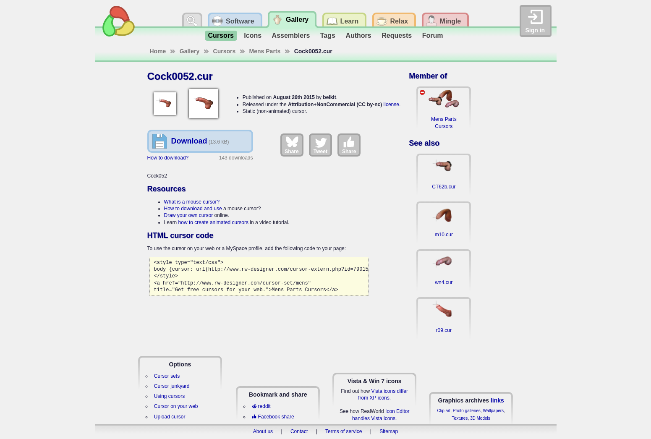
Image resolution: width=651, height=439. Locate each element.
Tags (327, 35)
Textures (460, 418)
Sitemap (388, 431)
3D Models (480, 418)
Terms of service (343, 431)
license (391, 104)
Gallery (189, 51)
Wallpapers (493, 410)
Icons (252, 35)
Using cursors (169, 396)
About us (263, 431)
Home (158, 51)
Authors (358, 35)
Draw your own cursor (188, 215)
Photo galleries (467, 410)
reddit (261, 406)
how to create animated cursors (213, 222)
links (497, 400)
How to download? (168, 158)
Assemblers (291, 35)
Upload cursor (170, 417)
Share (291, 144)
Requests (397, 35)
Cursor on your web (176, 406)
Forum (432, 35)
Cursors (221, 35)
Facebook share (273, 417)
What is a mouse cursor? (192, 202)
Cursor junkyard (172, 386)
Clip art (443, 410)
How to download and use (193, 209)
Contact (299, 431)
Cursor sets (167, 376)
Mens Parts (265, 51)
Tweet (320, 144)
